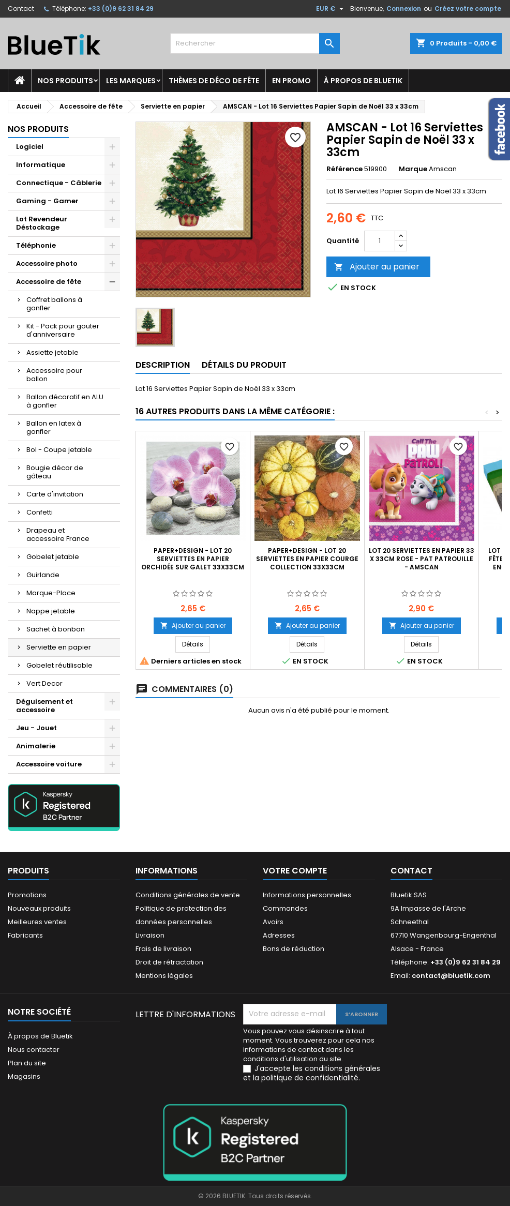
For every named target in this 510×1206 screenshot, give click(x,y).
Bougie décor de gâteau (54, 472)
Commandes (285, 908)
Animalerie (35, 746)
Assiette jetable (52, 352)
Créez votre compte (467, 8)
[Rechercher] (255, 43)
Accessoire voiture (49, 764)
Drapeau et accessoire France (57, 534)
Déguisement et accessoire (44, 706)
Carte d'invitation (54, 494)
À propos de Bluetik (363, 81)
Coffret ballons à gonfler (54, 304)
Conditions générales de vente (188, 895)
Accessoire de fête (48, 282)
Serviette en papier (58, 647)
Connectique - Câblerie (58, 183)
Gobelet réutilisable (59, 665)
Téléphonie (36, 245)
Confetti (39, 512)
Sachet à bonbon (55, 629)
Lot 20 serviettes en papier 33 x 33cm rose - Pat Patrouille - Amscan (421, 558)
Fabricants (25, 935)
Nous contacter (33, 1049)
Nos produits (65, 81)
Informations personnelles (307, 895)
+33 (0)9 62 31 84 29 (121, 8)
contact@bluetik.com (451, 976)
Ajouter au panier (376, 267)
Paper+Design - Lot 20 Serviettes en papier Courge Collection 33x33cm (307, 558)
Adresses (279, 935)
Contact (21, 8)
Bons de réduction (293, 949)
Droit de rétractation (169, 962)
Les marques (131, 81)
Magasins (24, 1076)
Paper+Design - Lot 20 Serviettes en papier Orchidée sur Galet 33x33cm (192, 558)
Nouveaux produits (39, 908)
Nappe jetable (50, 611)
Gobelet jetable (52, 557)
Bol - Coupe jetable (59, 450)
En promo (291, 81)
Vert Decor (44, 683)
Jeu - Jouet (36, 728)
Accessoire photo (47, 263)
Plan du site (27, 1063)
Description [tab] (163, 365)
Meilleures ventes (37, 922)
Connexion (403, 8)
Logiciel (29, 147)
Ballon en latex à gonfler (53, 427)
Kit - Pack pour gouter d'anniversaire (62, 330)
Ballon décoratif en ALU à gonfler (64, 401)
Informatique (40, 165)
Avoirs (273, 922)
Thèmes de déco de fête (214, 81)
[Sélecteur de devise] (331, 9)
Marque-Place (51, 593)
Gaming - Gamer (47, 201)
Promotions (27, 895)
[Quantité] (379, 241)
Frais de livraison (163, 949)
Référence (344, 169)
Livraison (150, 935)
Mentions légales (164, 976)
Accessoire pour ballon (54, 375)
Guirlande (42, 575)
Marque (413, 169)
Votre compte (295, 871)
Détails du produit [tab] (244, 365)
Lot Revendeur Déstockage (41, 223)
